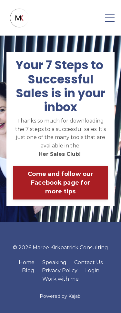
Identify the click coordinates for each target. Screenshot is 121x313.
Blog (28, 270)
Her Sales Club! (60, 154)
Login (92, 270)
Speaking (54, 262)
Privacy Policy (59, 270)
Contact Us (88, 262)
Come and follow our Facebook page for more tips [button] (60, 182)
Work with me (60, 279)
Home (27, 262)
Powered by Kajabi (61, 296)
